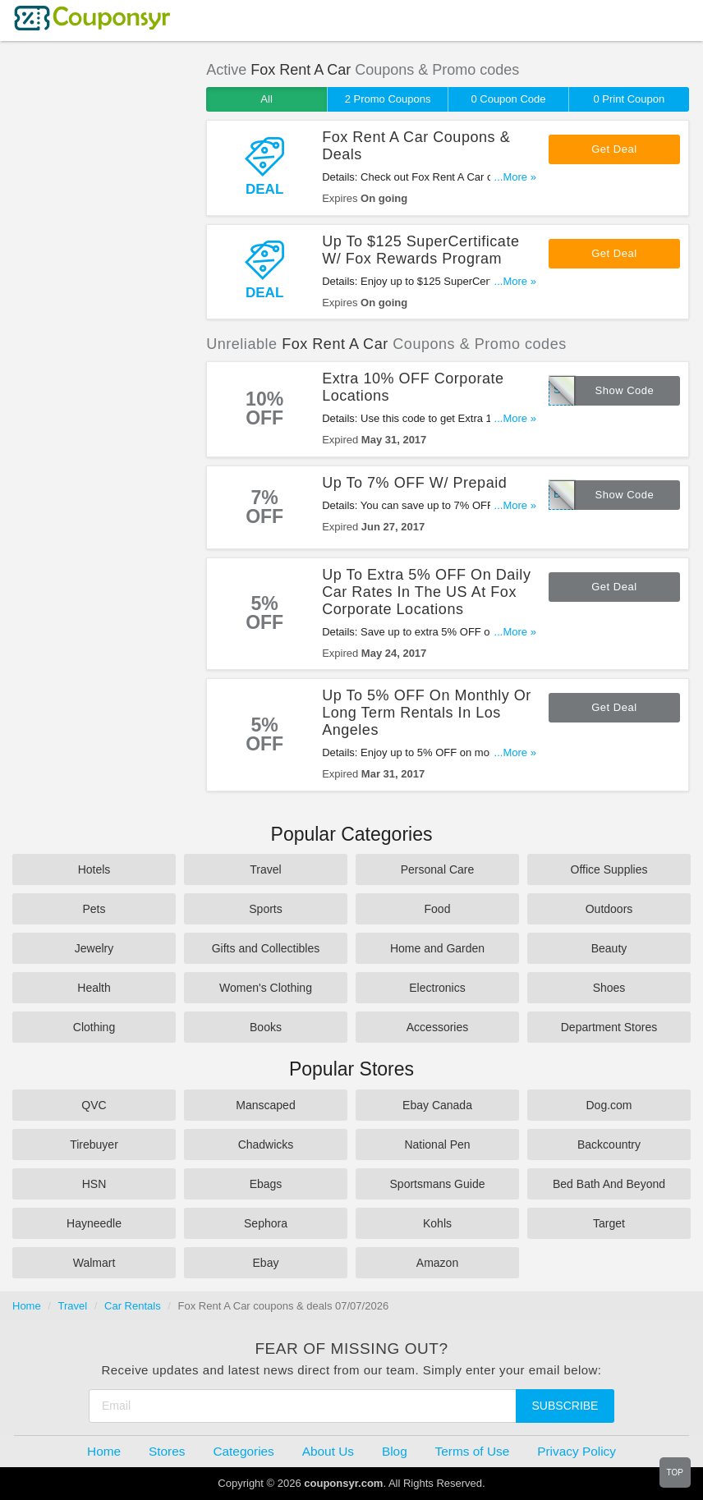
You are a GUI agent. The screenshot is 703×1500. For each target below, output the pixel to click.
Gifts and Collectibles (266, 948)
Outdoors (609, 908)
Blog (394, 1451)
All (266, 99)
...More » (515, 177)
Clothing (94, 1027)
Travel (265, 869)
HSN (94, 1183)
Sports (265, 908)
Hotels (94, 869)
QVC (93, 1105)
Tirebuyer (94, 1144)
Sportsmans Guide (437, 1183)
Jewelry (94, 948)
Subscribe (565, 1405)
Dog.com (609, 1105)
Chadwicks (266, 1144)
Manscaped (265, 1105)
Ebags (266, 1183)
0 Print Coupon (629, 99)
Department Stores (609, 1027)
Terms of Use (472, 1451)
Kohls (437, 1223)
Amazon (437, 1262)
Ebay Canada (437, 1105)
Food (438, 908)
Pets (93, 908)
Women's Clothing (265, 987)
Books (266, 1027)
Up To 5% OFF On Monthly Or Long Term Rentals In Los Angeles (426, 712)
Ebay (266, 1262)
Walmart (94, 1262)
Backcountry (609, 1144)
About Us (328, 1451)
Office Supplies (609, 869)
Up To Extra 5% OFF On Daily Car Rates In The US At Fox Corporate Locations (426, 592)
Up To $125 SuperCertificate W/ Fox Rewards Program (420, 250)
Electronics (437, 987)
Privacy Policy (576, 1451)
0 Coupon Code (508, 99)
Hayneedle (94, 1223)
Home (26, 1306)
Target (609, 1223)
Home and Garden (437, 948)
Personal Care (438, 869)
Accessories (437, 1027)
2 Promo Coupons (388, 99)
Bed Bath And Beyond (609, 1183)
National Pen (437, 1144)
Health (93, 987)
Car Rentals (132, 1306)
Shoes (609, 987)
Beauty (609, 948)
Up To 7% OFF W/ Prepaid (414, 483)
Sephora (265, 1223)
